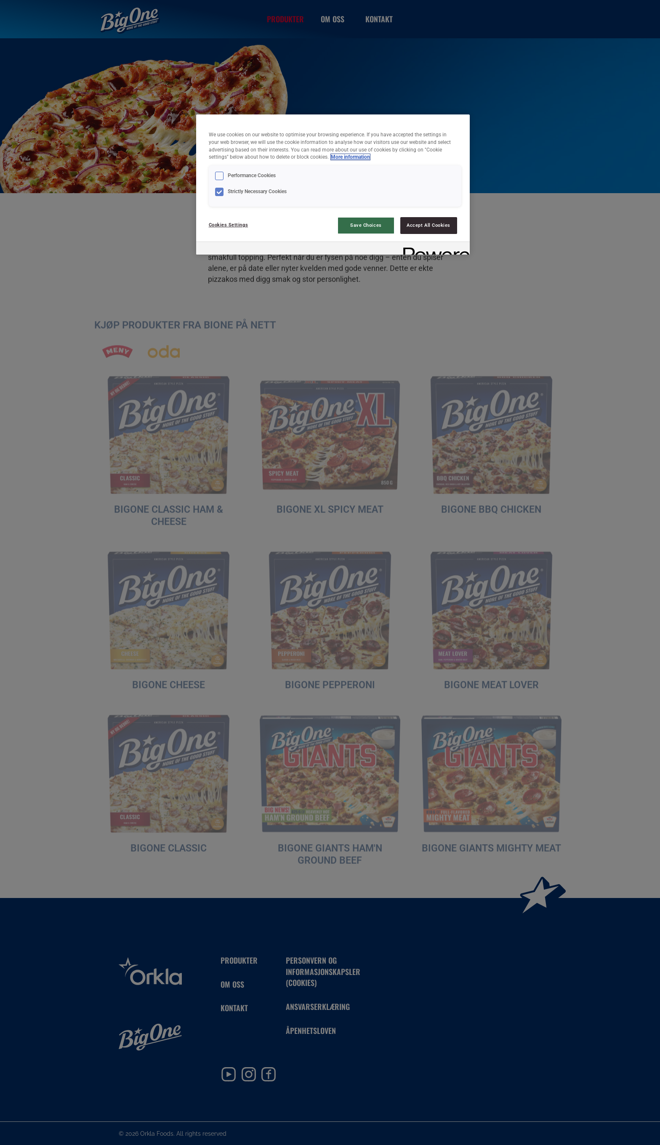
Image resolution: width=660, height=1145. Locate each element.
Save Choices (365, 225)
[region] (333, 184)
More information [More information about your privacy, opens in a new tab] (350, 157)
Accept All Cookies (428, 225)
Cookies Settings (228, 225)
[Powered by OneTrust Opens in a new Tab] (434, 249)
